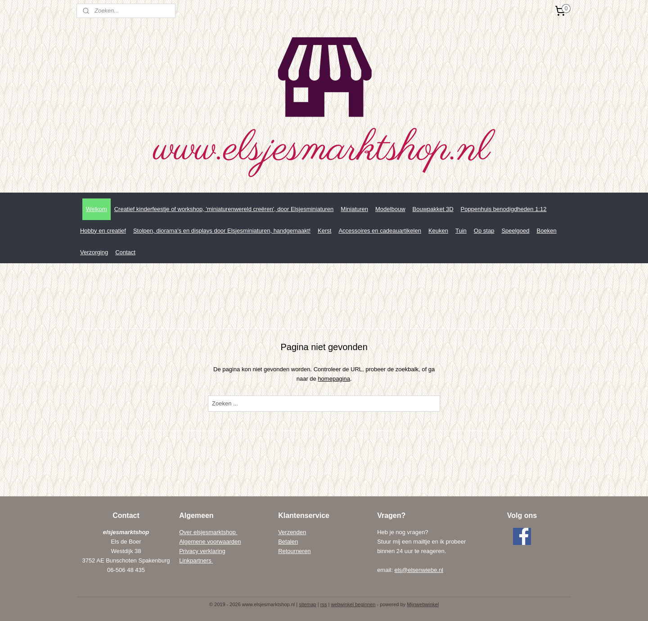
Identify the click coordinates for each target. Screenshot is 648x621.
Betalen (288, 541)
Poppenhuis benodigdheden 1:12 (504, 209)
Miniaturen (354, 209)
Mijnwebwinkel (423, 604)
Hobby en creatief (103, 230)
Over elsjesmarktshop (208, 532)
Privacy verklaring (202, 551)
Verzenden (292, 532)
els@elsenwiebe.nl (418, 570)
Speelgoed (515, 230)
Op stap (484, 230)
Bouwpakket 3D (433, 209)
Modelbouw (390, 209)
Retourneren (294, 551)
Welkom (96, 209)
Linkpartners (196, 560)
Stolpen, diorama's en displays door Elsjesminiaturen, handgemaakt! (221, 230)
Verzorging (94, 252)
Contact (125, 252)
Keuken (438, 230)
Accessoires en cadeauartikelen (379, 230)
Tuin (461, 230)
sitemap (307, 604)
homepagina (334, 378)
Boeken (547, 230)
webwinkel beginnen (353, 604)
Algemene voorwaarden (210, 541)
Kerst (324, 230)
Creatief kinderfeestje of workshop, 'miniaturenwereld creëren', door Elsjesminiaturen (224, 209)
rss (323, 604)
